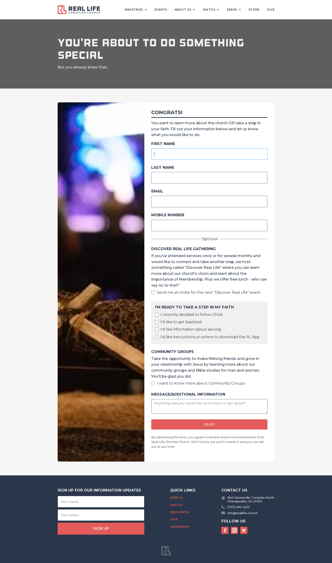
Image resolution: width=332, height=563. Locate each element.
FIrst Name (163, 144)
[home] (81, 9)
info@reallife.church (242, 513)
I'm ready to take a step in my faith (194, 307)
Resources (179, 512)
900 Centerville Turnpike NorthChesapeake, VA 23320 (250, 499)
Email (157, 191)
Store (254, 9)
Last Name (162, 167)
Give (270, 9)
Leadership (180, 526)
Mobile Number (167, 215)
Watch (176, 505)
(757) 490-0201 (238, 507)
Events (160, 9)
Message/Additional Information (188, 394)
